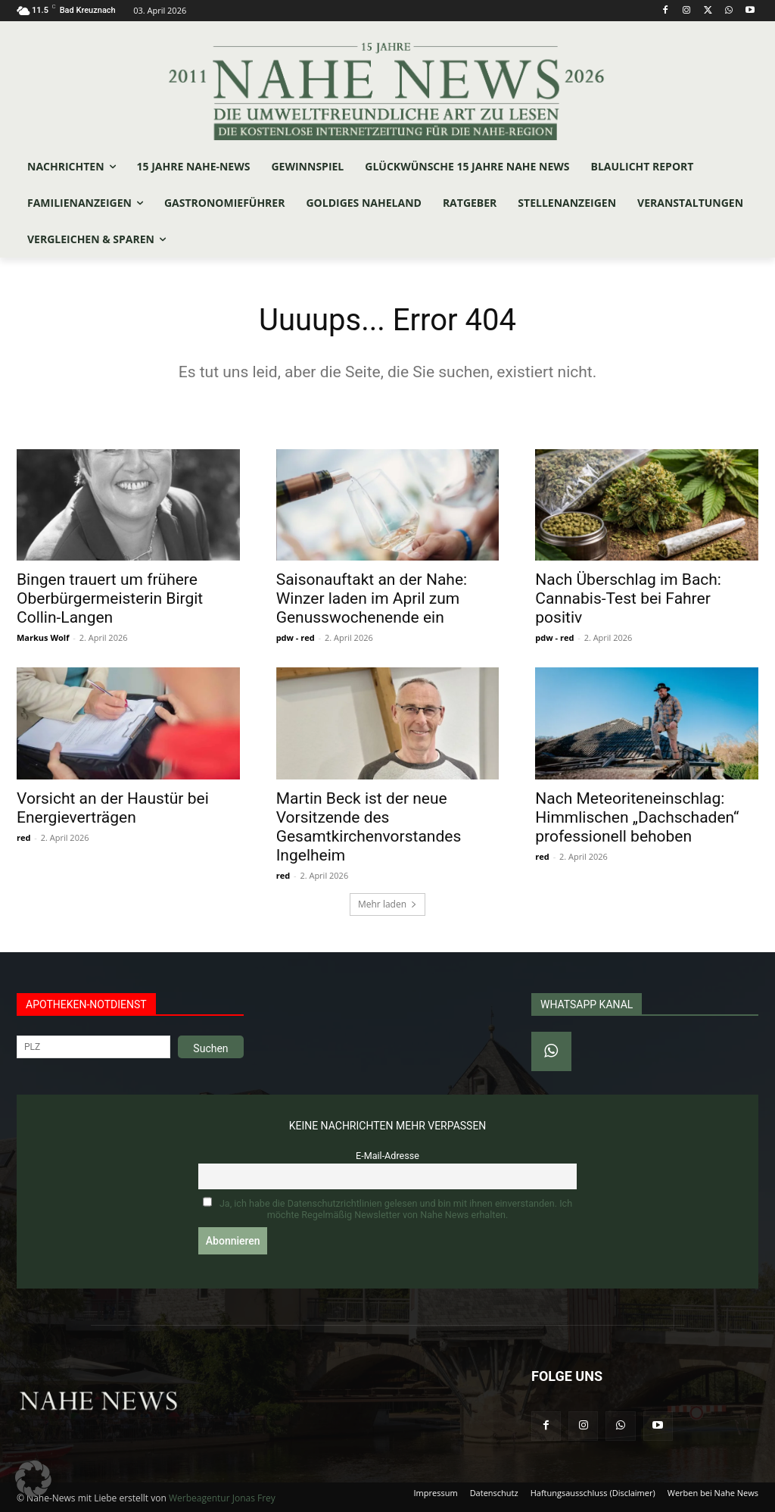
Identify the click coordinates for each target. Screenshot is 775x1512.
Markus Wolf (43, 637)
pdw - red (295, 637)
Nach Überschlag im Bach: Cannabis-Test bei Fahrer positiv (628, 598)
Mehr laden (387, 904)
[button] (33, 1478)
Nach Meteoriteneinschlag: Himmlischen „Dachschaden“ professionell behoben (637, 817)
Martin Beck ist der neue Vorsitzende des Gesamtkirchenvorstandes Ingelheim (369, 826)
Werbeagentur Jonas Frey (222, 1498)
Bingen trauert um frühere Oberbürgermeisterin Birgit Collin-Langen (110, 598)
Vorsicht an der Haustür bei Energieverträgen (113, 807)
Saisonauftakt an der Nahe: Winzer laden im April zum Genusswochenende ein (371, 598)
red (23, 837)
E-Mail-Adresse (387, 1155)
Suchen (210, 1048)
